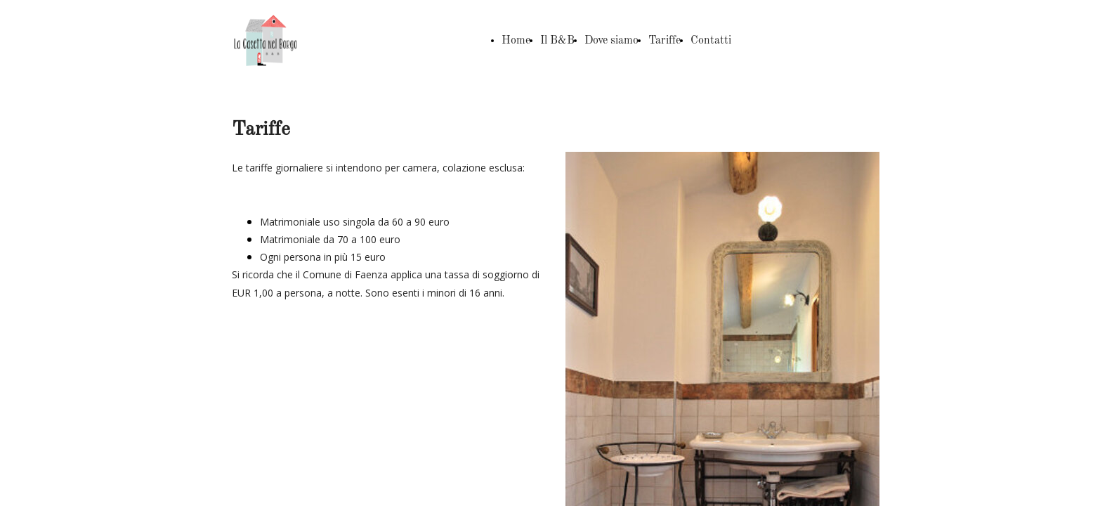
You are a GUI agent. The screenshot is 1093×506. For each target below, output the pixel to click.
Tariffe (664, 40)
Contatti (711, 40)
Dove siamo (611, 40)
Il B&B (557, 40)
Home (516, 40)
